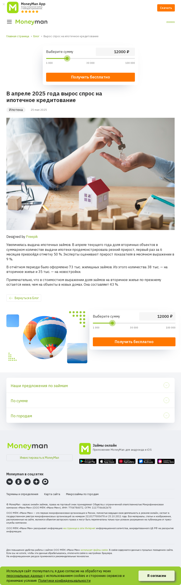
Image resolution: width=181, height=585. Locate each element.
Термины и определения (22, 494)
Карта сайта (52, 494)
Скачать (166, 8)
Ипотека (16, 110)
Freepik (32, 236)
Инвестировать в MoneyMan (39, 458)
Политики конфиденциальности (64, 580)
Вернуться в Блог (27, 298)
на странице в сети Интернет (79, 528)
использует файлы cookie (94, 549)
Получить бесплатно (134, 341)
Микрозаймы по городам (82, 494)
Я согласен (156, 576)
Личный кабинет (158, 22)
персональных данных (24, 576)
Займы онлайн (105, 445)
